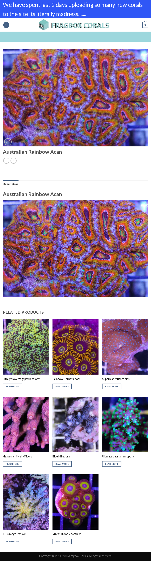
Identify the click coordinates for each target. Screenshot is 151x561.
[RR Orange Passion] (26, 501)
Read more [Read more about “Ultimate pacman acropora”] (111, 464)
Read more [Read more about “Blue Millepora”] (62, 464)
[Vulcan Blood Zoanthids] (75, 501)
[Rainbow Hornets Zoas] (75, 346)
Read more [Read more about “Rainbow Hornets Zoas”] (62, 386)
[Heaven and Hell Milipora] (26, 424)
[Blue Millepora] (75, 424)
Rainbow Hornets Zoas (66, 379)
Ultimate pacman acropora (118, 456)
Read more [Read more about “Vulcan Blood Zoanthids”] (62, 541)
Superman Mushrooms (116, 379)
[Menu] (6, 25)
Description (11, 183)
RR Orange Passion (15, 534)
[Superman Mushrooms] (125, 346)
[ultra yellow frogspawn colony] (26, 346)
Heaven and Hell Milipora (17, 456)
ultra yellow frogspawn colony (21, 379)
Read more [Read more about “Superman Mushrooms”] (111, 386)
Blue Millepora (61, 456)
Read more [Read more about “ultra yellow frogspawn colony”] (12, 386)
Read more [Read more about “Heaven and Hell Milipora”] (12, 464)
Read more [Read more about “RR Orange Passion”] (12, 541)
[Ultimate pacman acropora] (125, 424)
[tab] (11, 184)
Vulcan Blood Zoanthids (66, 534)
